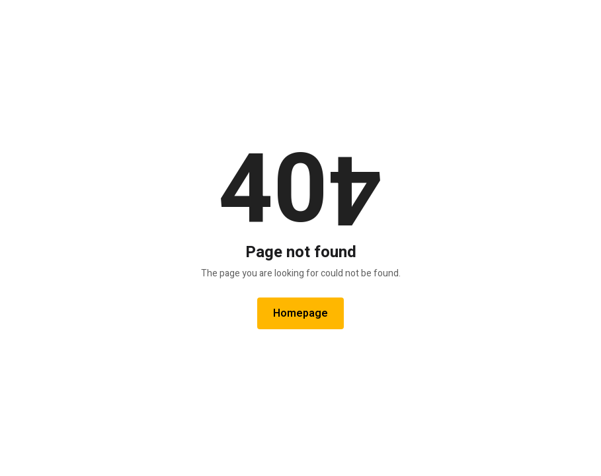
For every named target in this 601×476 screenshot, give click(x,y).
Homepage (300, 313)
